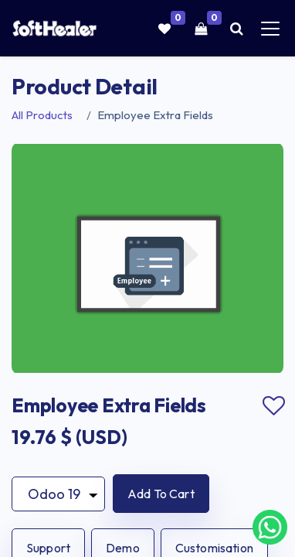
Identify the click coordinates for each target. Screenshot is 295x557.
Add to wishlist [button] (273, 406)
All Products (42, 115)
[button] (161, 493)
